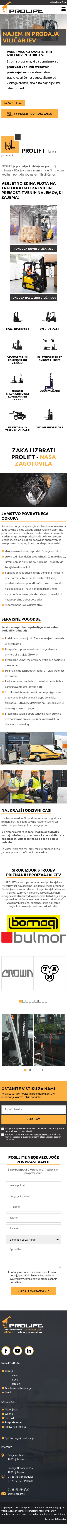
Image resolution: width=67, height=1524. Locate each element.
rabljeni (16, 1384)
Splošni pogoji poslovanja (19, 1438)
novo (15, 1380)
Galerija (9, 1414)
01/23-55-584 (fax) (18, 1490)
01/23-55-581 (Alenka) (20, 1481)
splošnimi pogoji (41, 1134)
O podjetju (11, 1409)
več (29, 1131)
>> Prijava (33, 1119)
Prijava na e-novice (15, 1427)
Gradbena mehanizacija (18, 1388)
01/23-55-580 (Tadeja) (20, 1477)
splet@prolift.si (16, 1494)
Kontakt (9, 1418)
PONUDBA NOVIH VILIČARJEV (33, 248)
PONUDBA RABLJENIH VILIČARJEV (33, 297)
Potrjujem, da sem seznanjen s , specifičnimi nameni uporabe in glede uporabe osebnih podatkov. (31, 1137)
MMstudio (60, 1519)
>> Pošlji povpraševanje (33, 113)
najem (15, 1375)
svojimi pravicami (31, 1137)
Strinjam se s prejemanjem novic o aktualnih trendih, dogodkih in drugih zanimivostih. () (32, 1130)
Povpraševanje (13, 1422)
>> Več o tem (13, 103)
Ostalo (9, 1392)
